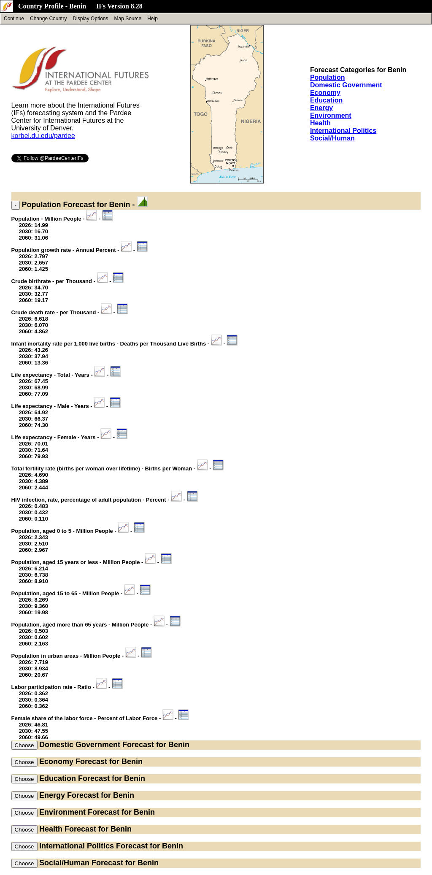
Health (320, 123)
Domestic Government (346, 85)
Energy (321, 107)
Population (327, 77)
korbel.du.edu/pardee (43, 135)
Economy (325, 92)
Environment (330, 115)
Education (326, 100)
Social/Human (332, 138)
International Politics (343, 130)
